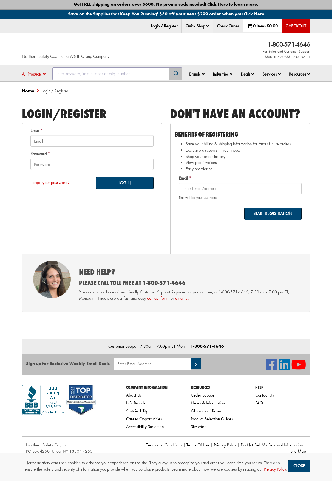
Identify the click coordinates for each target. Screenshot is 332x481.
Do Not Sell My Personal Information (272, 445)
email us (182, 298)
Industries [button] (222, 74)
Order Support (203, 395)
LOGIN (124, 182)
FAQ (259, 403)
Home (28, 91)
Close (299, 465)
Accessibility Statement (145, 426)
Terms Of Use (197, 445)
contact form (157, 298)
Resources (299, 74)
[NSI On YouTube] (298, 367)
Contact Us (264, 395)
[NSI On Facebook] (271, 367)
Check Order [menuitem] (228, 26)
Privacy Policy (225, 445)
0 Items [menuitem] (262, 26)
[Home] (87, 46)
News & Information (208, 403)
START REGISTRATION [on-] (272, 213)
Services (271, 74)
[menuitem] (197, 26)
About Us (134, 395)
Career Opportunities (144, 418)
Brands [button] (197, 74)
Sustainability (137, 411)
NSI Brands (135, 403)
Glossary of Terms (206, 411)
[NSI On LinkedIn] (284, 367)
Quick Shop (197, 26)
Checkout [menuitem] (296, 26)
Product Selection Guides (212, 418)
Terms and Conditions (164, 445)
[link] (67, 424)
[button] (207, 26)
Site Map (198, 426)
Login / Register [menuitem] (164, 26)
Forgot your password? (49, 182)
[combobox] (117, 73)
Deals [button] (247, 74)
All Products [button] (34, 74)
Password (38, 153)
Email (34, 130)
